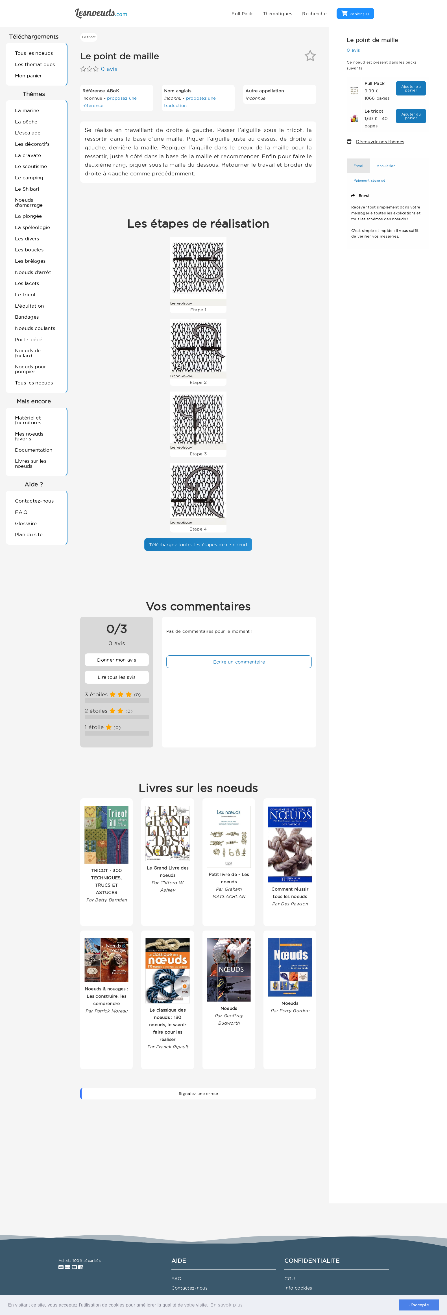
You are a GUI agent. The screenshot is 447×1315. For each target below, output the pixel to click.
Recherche (314, 13)
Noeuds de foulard (28, 353)
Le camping (29, 177)
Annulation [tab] (386, 166)
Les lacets (27, 283)
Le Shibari (27, 189)
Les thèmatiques (35, 64)
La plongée (28, 216)
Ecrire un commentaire (239, 661)
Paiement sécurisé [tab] (369, 180)
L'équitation (29, 305)
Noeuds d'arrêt (33, 272)
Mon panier (28, 75)
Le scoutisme (31, 166)
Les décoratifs (32, 144)
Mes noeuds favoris (29, 436)
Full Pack (242, 13)
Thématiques (277, 13)
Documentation (34, 450)
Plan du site (29, 534)
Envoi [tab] (358, 166)
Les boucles (29, 249)
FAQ (176, 1278)
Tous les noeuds (34, 53)
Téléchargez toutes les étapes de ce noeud (198, 544)
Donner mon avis (116, 659)
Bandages (27, 316)
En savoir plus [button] (226, 1304)
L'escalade (28, 132)
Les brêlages (30, 261)
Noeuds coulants (35, 328)
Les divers (27, 238)
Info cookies (298, 1287)
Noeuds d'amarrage (29, 202)
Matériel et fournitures (28, 420)
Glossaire (26, 523)
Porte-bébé (29, 339)
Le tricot (25, 294)
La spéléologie (32, 227)
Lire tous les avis (117, 677)
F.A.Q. (22, 512)
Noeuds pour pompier (30, 369)
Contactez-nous (34, 500)
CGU (289, 1278)
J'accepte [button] (419, 1305)
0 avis (109, 69)
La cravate (28, 155)
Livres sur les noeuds (30, 463)
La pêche (26, 121)
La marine (27, 110)
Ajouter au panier (411, 88)
